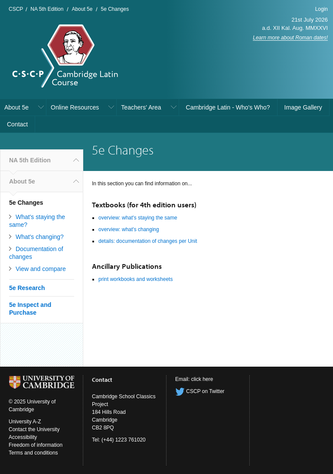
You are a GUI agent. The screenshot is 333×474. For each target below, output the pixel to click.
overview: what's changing (128, 229)
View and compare (41, 268)
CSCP (16, 9)
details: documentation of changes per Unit (147, 241)
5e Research (27, 287)
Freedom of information (35, 445)
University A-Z (25, 422)
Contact (17, 124)
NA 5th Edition (46, 9)
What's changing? (40, 236)
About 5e (82, 9)
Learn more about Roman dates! (290, 38)
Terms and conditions (33, 453)
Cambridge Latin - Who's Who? (228, 107)
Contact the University (34, 429)
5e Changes (115, 9)
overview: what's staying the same (137, 218)
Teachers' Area (141, 107)
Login (321, 9)
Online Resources (75, 107)
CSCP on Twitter (200, 391)
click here (202, 379)
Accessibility (23, 437)
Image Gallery (303, 107)
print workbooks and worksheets (135, 279)
